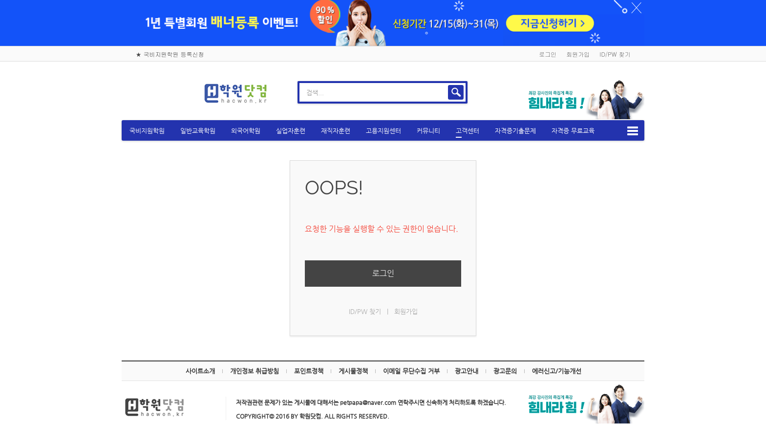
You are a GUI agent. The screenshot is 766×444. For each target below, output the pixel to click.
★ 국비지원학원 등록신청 (170, 52)
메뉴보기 (624, 129)
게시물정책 (353, 369)
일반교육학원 (207, 129)
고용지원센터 (392, 129)
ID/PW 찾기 (614, 52)
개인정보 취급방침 (254, 369)
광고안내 (466, 369)
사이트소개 (200, 369)
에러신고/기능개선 (556, 369)
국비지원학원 (156, 129)
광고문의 (505, 369)
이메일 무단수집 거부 (411, 369)
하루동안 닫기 (623, 9)
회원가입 (578, 52)
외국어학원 (255, 129)
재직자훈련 (345, 129)
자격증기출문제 (524, 129)
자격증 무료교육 (582, 129)
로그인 (547, 52)
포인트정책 (308, 369)
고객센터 (477, 131)
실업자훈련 (300, 129)
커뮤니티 (437, 129)
